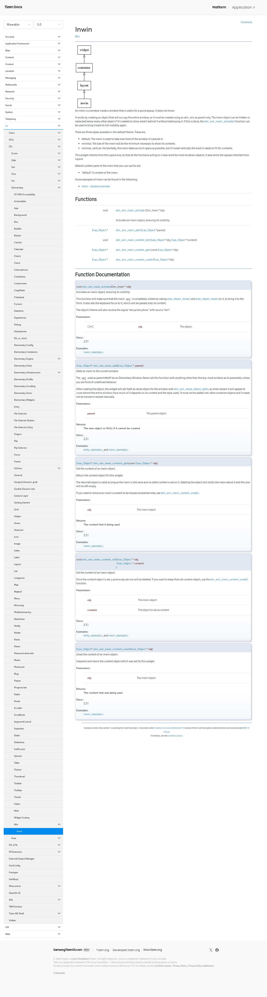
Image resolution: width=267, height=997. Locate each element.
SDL (35, 900)
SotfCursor (19, 749)
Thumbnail (19, 776)
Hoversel (18, 530)
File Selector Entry (23, 427)
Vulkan (12, 920)
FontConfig (14, 865)
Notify (17, 626)
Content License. (163, 965)
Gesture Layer (21, 496)
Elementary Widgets (24, 400)
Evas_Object (99, 230)
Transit (17, 797)
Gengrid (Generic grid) (25, 482)
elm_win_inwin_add (128, 230)
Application (243, 7)
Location (33, 71)
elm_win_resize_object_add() (191, 389)
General (18, 475)
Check (17, 256)
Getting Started (22, 502)
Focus (17, 454)
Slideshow (19, 742)
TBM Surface (15, 906)
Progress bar (20, 687)
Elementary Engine (37, 359)
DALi (35, 140)
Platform (219, 7)
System (33, 112)
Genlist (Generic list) (24, 489)
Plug (16, 674)
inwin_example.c (93, 352)
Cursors (18, 304)
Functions (246, 22)
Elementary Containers (25, 352)
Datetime (19, 311)
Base (33, 50)
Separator (19, 728)
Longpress (19, 578)
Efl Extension (35, 852)
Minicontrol (35, 886)
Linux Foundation (80, 958)
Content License (175, 735)
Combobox (19, 276)
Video (17, 804)
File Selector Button (24, 420)
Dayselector (20, 317)
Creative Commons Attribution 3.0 (169, 727)
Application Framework (33, 44)
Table (16, 763)
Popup (17, 680)
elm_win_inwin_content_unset (134, 260)
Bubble (17, 228)
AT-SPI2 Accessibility (24, 194)
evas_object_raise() (207, 299)
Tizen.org (102, 950)
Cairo (35, 133)
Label (16, 557)
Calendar (18, 249)
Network (33, 91)
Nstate (17, 632)
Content (33, 57)
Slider (17, 735)
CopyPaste (19, 290)
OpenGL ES (15, 893)
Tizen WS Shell (35, 913)
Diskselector (20, 331)
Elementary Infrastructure (37, 372)
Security (33, 98)
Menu (17, 598)
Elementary (36, 188)
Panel (17, 639)
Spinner (18, 756)
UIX (33, 927)
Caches (18, 242)
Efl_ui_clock (20, 338)
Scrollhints (19, 715)
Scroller (18, 708)
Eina (36, 174)
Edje (36, 160)
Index (17, 550)
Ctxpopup (19, 297)
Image (17, 543)
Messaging (33, 78)
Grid (16, 509)
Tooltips (18, 790)
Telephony (33, 119)
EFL (35, 146)
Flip (16, 441)
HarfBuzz (13, 879)
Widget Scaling (21, 817)
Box (16, 222)
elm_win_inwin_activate (130, 210)
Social (33, 105)
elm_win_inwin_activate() (219, 121)
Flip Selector (20, 448)
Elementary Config (23, 345)
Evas (36, 838)
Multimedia (33, 85)
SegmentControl (22, 721)
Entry (16, 406)
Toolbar (18, 783)
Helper (17, 516)
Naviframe (19, 619)
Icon (16, 537)
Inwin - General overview (96, 186)
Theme (17, 769)
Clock (17, 263)
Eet (36, 167)
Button (17, 235)
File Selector (20, 413)
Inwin (19, 831)
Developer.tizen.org (126, 950)
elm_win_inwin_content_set (132, 240)
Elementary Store (23, 393)
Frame (17, 461)
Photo (17, 660)
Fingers (18, 434)
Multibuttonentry (22, 612)
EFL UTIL (35, 845)
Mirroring (19, 605)
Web (16, 811)
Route (17, 701)
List (15, 571)
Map (16, 585)
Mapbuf (18, 591)
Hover (17, 523)
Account (33, 37)
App (16, 208)
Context (33, 64)
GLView (37, 468)
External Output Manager (21, 858)
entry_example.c (93, 450)
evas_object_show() (178, 299)
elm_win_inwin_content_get (132, 250)
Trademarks (59, 973)
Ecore (36, 153)
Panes (17, 646)
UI (33, 126)
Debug (17, 324)
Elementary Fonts (23, 365)
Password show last (24, 653)
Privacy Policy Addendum (201, 965)
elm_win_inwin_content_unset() (180, 493)
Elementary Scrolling (24, 386)
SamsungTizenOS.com (67, 949)
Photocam (19, 667)
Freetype (13, 872)
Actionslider (20, 201)
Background (20, 215)
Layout (17, 564)
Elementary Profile (23, 379)
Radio (17, 694)
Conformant (20, 283)
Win (37, 824)
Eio (36, 181)
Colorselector (21, 270)
